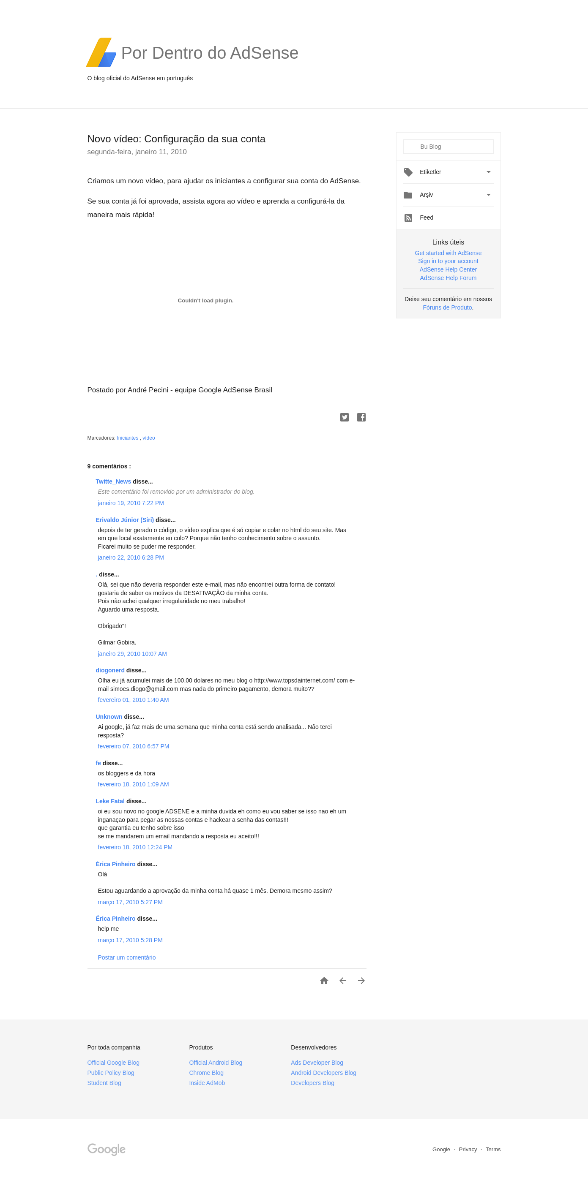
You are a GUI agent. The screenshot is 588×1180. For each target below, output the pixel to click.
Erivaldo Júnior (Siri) (126, 520)
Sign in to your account (448, 261)
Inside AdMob (207, 1082)
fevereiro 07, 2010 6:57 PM (134, 746)
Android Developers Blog (323, 1072)
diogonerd (111, 670)
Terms (493, 1149)
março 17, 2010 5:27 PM (130, 902)
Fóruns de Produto (447, 307)
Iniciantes (128, 438)
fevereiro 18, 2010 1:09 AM (133, 784)
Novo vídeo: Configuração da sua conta (177, 138)
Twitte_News (114, 481)
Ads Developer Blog (317, 1062)
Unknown (110, 716)
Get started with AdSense (448, 253)
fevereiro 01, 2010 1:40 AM (133, 699)
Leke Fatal (111, 801)
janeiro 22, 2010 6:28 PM (131, 557)
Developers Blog (312, 1082)
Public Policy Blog (111, 1072)
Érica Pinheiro (116, 864)
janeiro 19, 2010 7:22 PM (131, 503)
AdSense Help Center (448, 269)
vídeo (148, 438)
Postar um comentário (127, 957)
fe (99, 763)
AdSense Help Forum (448, 278)
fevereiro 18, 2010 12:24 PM (135, 847)
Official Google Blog (113, 1062)
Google (442, 1149)
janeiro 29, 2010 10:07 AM (132, 653)
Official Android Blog (215, 1062)
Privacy (469, 1149)
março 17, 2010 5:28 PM (130, 940)
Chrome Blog (206, 1072)
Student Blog (104, 1082)
